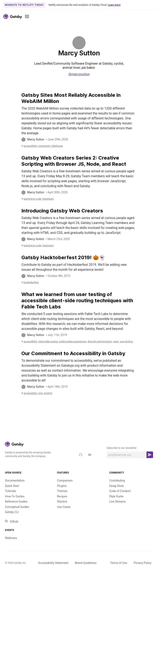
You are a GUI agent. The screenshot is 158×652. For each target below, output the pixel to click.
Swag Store (116, 555)
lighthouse (68, 155)
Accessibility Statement (53, 639)
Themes (62, 560)
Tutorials (10, 560)
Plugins (61, 555)
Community (131, 539)
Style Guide (116, 566)
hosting (56, 456)
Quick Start (12, 555)
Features (79, 539)
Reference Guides (16, 571)
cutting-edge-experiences (89, 390)
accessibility (32, 155)
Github (11, 591)
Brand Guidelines (85, 639)
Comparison (65, 550)
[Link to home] (12, 16)
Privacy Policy (142, 639)
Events (27, 603)
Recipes (62, 566)
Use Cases (64, 576)
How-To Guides (14, 566)
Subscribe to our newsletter (122, 511)
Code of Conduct (120, 560)
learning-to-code (35, 218)
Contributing (117, 550)
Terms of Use (118, 639)
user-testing (53, 395)
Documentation (15, 550)
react (39, 395)
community (51, 155)
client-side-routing (56, 390)
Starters (62, 571)
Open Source (27, 539)
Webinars (11, 614)
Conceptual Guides (17, 576)
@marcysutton (79, 74)
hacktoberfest (33, 321)
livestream (56, 218)
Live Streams (117, 571)
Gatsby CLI (12, 581)
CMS (46, 456)
